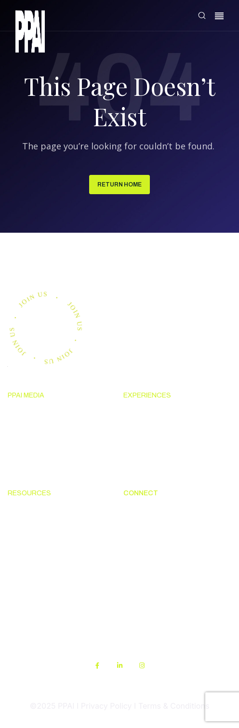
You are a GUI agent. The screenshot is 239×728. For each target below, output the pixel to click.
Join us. (41, 259)
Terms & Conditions (173, 706)
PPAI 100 (24, 449)
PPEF (17, 565)
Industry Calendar (155, 449)
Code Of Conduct (38, 530)
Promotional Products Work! (174, 548)
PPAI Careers (147, 583)
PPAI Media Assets (41, 601)
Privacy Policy (106, 706)
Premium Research (42, 432)
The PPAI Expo (149, 432)
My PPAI (23, 583)
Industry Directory (156, 467)
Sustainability (32, 618)
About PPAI (143, 512)
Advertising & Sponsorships (58, 467)
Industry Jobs (147, 565)
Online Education (38, 548)
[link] (30, 33)
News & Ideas (32, 414)
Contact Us (143, 530)
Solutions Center (38, 512)
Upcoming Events (154, 414)
